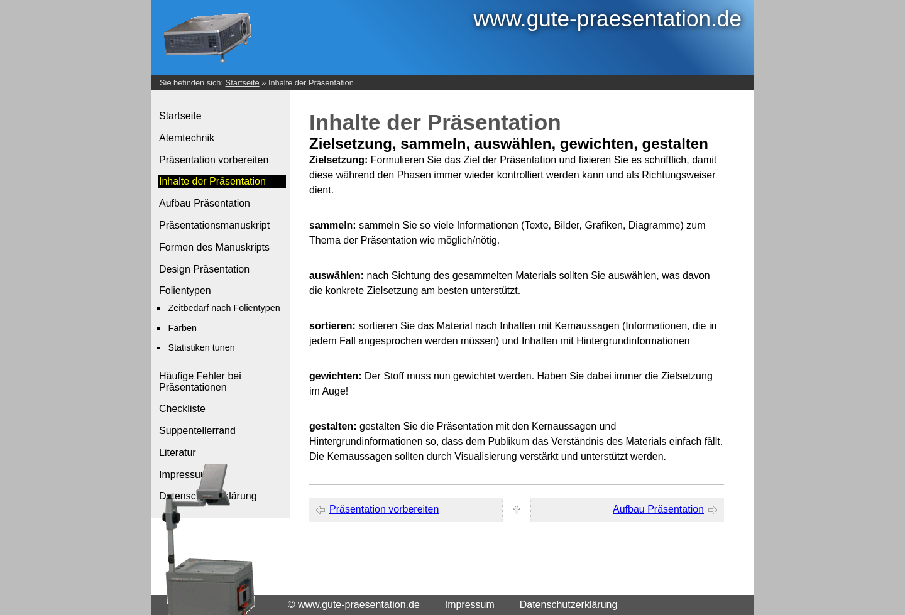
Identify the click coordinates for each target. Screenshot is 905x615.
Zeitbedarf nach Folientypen (224, 308)
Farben (182, 328)
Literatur (177, 452)
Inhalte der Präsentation (311, 82)
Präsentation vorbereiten (213, 160)
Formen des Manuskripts (214, 247)
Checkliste (182, 408)
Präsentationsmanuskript (214, 225)
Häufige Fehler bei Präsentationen (200, 382)
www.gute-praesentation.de (608, 18)
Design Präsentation (204, 269)
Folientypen (185, 290)
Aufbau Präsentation (204, 203)
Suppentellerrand (197, 430)
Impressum (470, 604)
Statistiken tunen (201, 347)
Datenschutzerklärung (569, 604)
